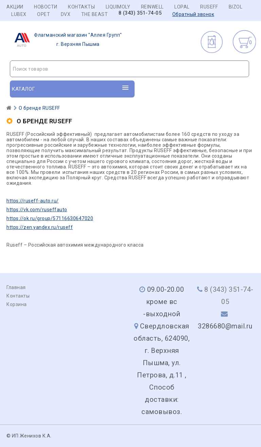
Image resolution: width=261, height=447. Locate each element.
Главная (16, 287)
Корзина (16, 304)
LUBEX (19, 14)
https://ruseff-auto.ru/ (32, 200)
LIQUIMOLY (118, 7)
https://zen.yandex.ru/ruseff (39, 227)
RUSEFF (209, 7)
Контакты (81, 7)
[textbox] (129, 69)
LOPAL (182, 7)
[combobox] (129, 68)
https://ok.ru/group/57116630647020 (49, 218)
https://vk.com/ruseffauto (36, 209)
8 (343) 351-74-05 (140, 13)
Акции (14, 7)
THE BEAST (94, 14)
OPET (43, 14)
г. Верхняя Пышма (66, 40)
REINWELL (152, 7)
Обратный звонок (193, 14)
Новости (45, 7)
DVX (66, 14)
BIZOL (236, 7)
